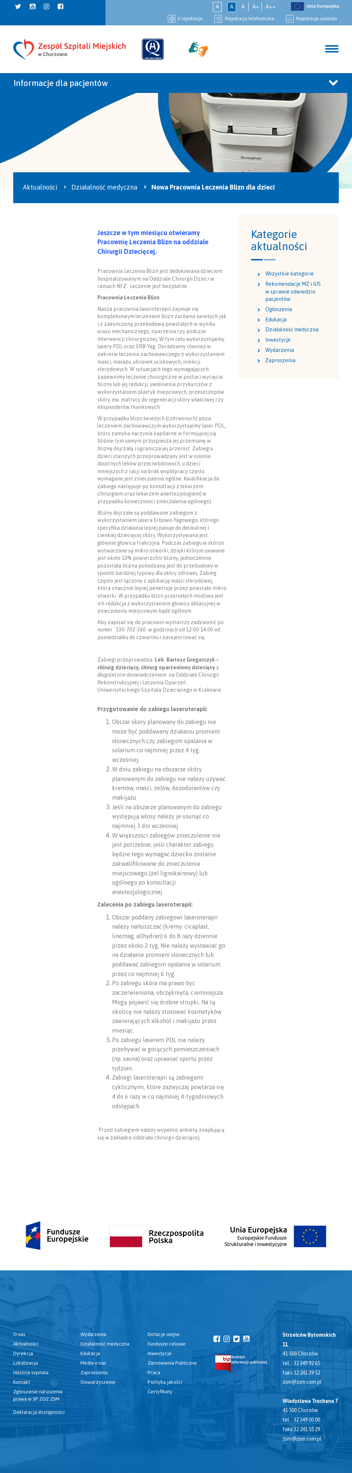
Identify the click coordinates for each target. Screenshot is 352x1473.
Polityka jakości (165, 1382)
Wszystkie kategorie (289, 274)
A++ (271, 7)
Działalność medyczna (292, 329)
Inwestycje (278, 340)
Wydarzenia (279, 350)
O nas (19, 1334)
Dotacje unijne (164, 1334)
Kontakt (21, 1382)
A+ (255, 7)
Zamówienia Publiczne (172, 1363)
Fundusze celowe (167, 1344)
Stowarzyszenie (97, 1382)
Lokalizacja (25, 1363)
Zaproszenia (280, 360)
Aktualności (26, 1344)
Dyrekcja (23, 1353)
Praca (154, 1372)
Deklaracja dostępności (39, 1412)
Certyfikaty (160, 1391)
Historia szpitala (31, 1372)
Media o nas (93, 1363)
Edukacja (276, 320)
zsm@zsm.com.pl (302, 1382)
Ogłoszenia (278, 309)
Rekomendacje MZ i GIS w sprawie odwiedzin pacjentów (293, 291)
